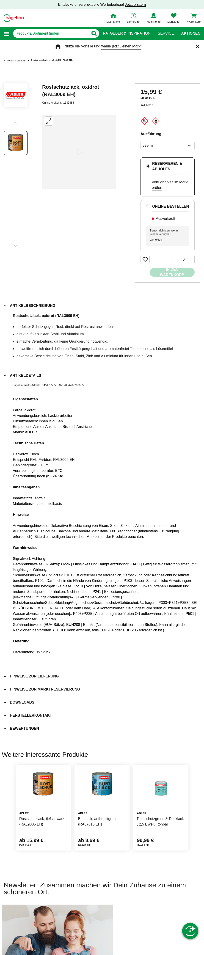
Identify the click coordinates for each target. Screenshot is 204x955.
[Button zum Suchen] (94, 33)
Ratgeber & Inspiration (126, 33)
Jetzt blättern (135, 4)
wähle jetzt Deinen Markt (121, 46)
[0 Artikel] (183, 259)
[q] (51, 33)
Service (166, 33)
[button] (6, 33)
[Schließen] (197, 46)
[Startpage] (14, 18)
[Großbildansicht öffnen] (79, 152)
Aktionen (190, 33)
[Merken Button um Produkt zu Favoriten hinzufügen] (145, 259)
